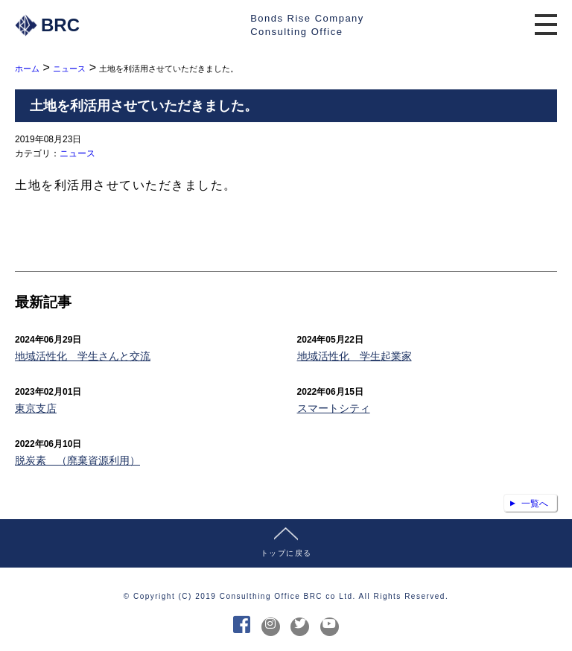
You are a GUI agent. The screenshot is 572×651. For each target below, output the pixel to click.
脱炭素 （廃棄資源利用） (77, 460)
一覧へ (534, 503)
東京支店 (36, 408)
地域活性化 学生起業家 (354, 356)
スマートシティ (333, 408)
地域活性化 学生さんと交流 (82, 356)
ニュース (77, 153)
